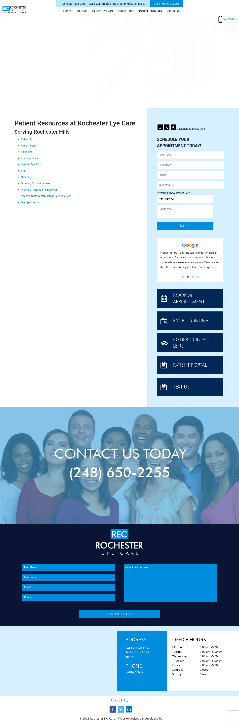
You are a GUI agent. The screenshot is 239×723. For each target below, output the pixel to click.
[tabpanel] (190, 257)
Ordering (26, 177)
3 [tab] (192, 277)
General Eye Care (103, 11)
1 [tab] (182, 277)
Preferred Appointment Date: (185, 195)
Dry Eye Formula (30, 202)
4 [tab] (197, 277)
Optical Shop (126, 11)
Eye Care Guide (30, 158)
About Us (81, 11)
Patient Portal (29, 145)
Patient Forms (29, 139)
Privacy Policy (119, 700)
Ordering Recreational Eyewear (39, 189)
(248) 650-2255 (230, 19)
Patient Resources (150, 11)
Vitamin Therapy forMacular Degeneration (45, 196)
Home (67, 11)
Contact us (173, 11)
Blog (23, 170)
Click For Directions (166, 3)
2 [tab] (187, 277)
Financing (26, 151)
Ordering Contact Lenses (35, 183)
